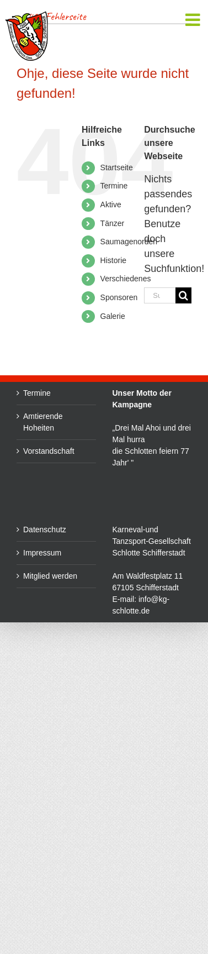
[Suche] (183, 295)
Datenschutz (44, 529)
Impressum (42, 552)
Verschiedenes (125, 278)
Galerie (112, 316)
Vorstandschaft (48, 451)
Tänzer (112, 223)
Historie (113, 260)
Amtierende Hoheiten (43, 422)
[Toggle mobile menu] (193, 19)
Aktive (110, 204)
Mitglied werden (50, 576)
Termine (114, 185)
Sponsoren (119, 297)
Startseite (116, 167)
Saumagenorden (129, 241)
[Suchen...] (159, 295)
